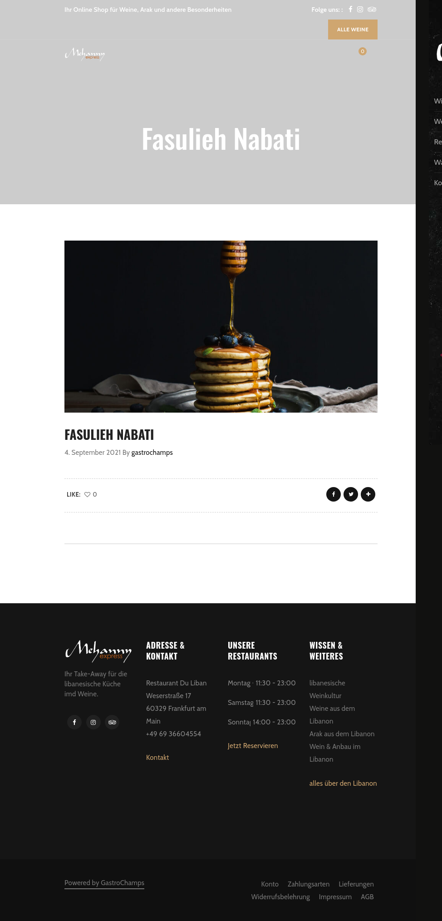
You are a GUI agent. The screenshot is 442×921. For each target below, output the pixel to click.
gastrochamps (152, 452)
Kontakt (157, 758)
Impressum (335, 897)
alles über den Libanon (343, 783)
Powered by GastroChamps (104, 883)
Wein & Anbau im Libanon (334, 753)
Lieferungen (356, 884)
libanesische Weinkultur (327, 689)
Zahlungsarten (308, 884)
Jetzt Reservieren (253, 746)
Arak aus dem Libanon (342, 734)
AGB (367, 897)
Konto (270, 884)
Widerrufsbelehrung (280, 897)
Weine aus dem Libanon (332, 714)
